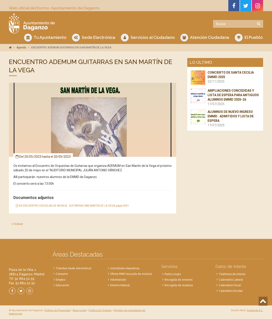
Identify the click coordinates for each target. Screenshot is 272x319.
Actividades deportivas (124, 268)
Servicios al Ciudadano (148, 37)
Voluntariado (118, 279)
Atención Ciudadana (204, 37)
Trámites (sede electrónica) (73, 268)
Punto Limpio (173, 274)
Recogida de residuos (179, 285)
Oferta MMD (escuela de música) (131, 274)
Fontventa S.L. (255, 310)
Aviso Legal (79, 310)
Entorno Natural (120, 285)
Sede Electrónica (93, 37)
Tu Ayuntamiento (45, 37)
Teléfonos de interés (232, 274)
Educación (62, 285)
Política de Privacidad (57, 310)
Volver (17, 224)
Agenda (21, 47)
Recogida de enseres (178, 279)
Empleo (60, 279)
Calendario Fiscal (230, 285)
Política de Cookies (100, 310)
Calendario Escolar (231, 290)
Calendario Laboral (231, 279)
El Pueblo (249, 37)
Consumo (62, 274)
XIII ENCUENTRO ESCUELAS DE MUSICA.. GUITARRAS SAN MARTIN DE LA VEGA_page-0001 (72, 205)
